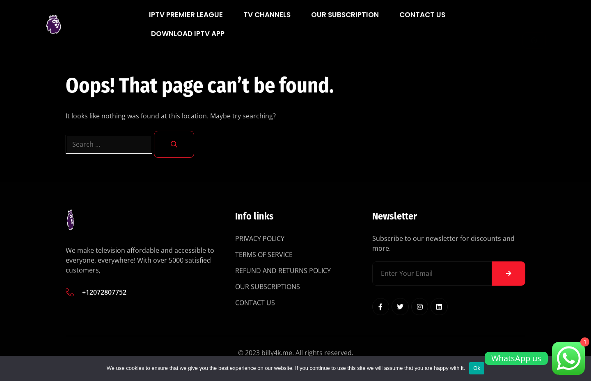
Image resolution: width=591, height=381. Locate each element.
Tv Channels (267, 19)
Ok (476, 368)
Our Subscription (345, 19)
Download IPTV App (187, 38)
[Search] (174, 144)
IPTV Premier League (186, 19)
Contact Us (422, 19)
